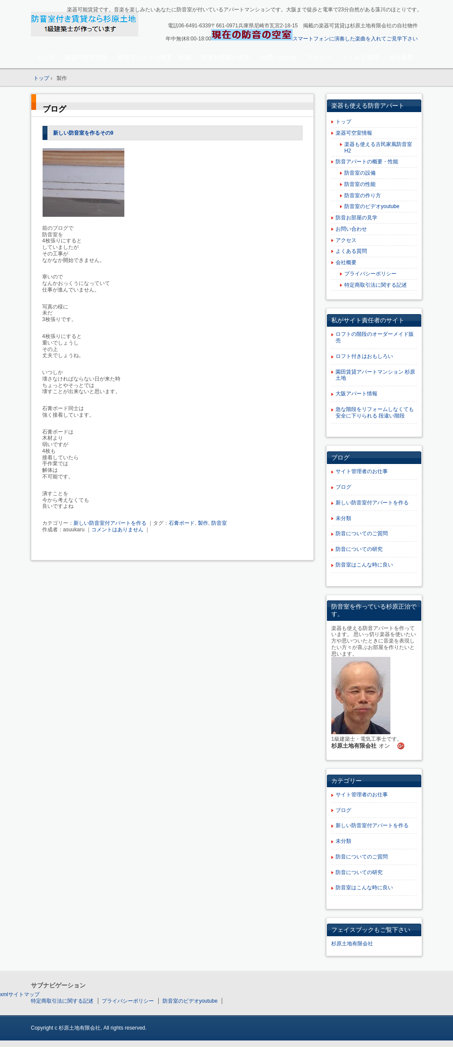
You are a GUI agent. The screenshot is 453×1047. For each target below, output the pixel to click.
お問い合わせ (278, 57)
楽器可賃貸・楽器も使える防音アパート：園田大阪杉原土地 (92, 24)
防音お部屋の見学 (225, 57)
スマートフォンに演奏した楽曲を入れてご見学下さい (355, 39)
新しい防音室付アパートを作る (110, 523)
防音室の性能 (360, 184)
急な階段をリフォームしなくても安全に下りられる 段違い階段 (375, 412)
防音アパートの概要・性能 (154, 57)
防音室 (219, 523)
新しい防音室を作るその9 (83, 133)
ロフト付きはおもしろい (364, 356)
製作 (203, 523)
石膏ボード (182, 523)
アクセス (319, 57)
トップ (45, 57)
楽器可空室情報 (86, 57)
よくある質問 (360, 57)
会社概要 (401, 57)
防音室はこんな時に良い (364, 565)
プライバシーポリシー (370, 274)
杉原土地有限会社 (352, 944)
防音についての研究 (359, 549)
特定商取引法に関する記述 (375, 285)
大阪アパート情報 (356, 394)
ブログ (54, 109)
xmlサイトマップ (20, 994)
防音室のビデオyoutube (372, 206)
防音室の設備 (360, 173)
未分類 (343, 518)
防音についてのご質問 (362, 533)
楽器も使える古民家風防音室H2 (378, 147)
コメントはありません (117, 530)
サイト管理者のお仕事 (362, 471)
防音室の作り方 (362, 195)
